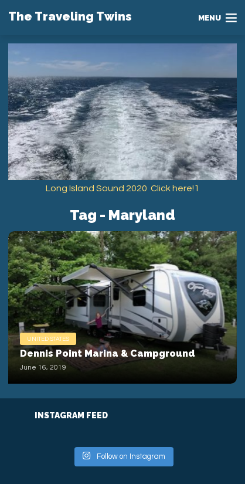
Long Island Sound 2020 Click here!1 (122, 188)
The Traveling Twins (70, 16)
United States (48, 339)
